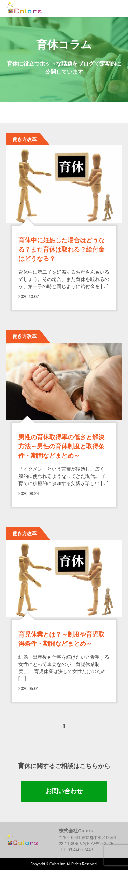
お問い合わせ (64, 791)
